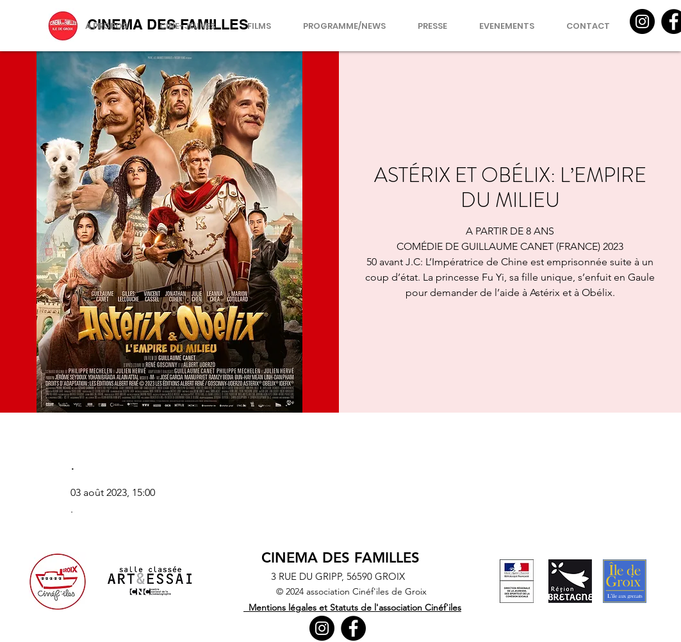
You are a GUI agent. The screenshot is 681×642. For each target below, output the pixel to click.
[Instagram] (642, 21)
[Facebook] (353, 628)
